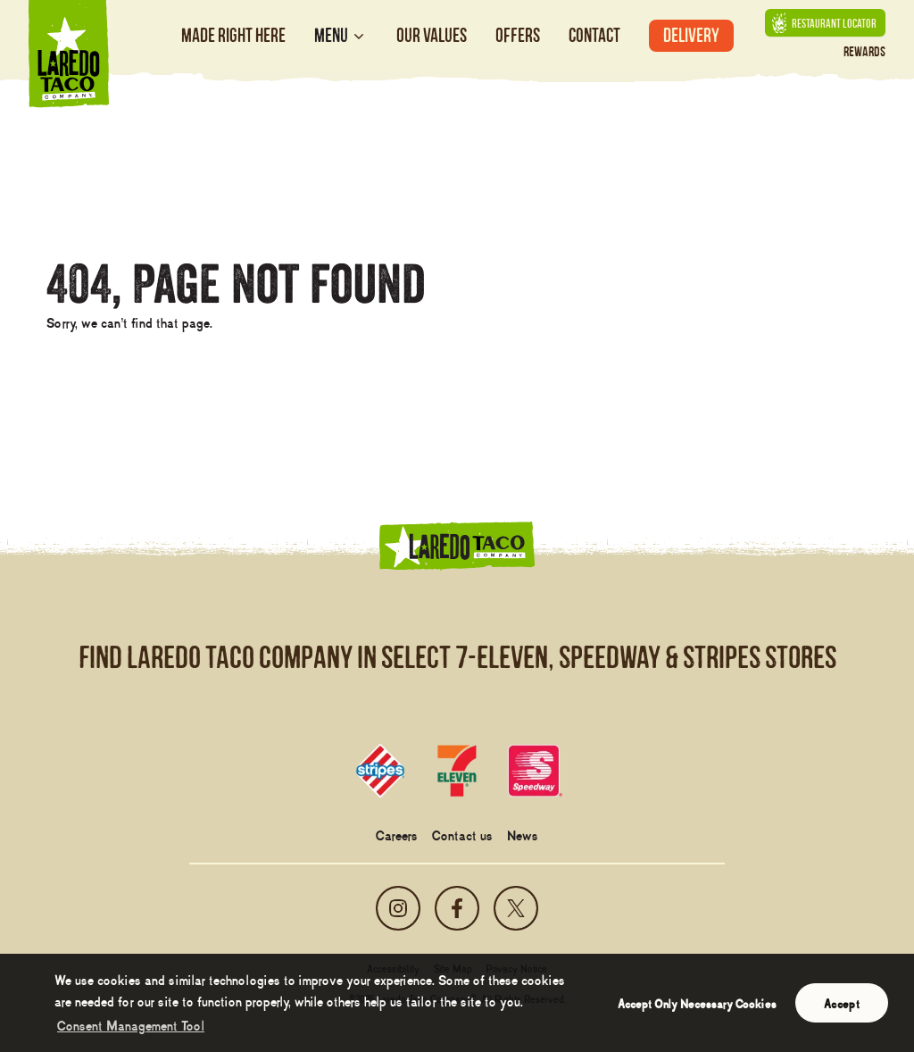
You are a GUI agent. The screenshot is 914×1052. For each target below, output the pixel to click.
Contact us (462, 834)
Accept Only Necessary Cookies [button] (697, 1003)
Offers (517, 35)
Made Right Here (233, 35)
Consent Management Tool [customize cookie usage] (130, 1024)
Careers (397, 834)
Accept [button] (842, 1003)
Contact (594, 35)
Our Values (431, 35)
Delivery (691, 35)
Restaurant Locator (824, 23)
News (522, 834)
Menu (341, 35)
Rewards (864, 51)
